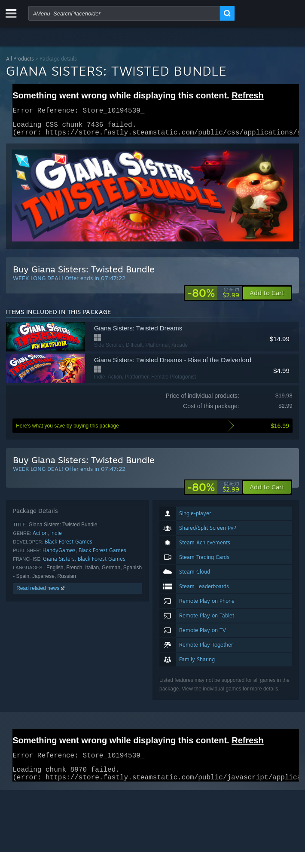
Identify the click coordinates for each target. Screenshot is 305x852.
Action (40, 538)
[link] (213, 298)
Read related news (41, 593)
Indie (56, 538)
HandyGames (59, 555)
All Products (20, 58)
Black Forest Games (68, 547)
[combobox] (124, 13)
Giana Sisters (59, 564)
